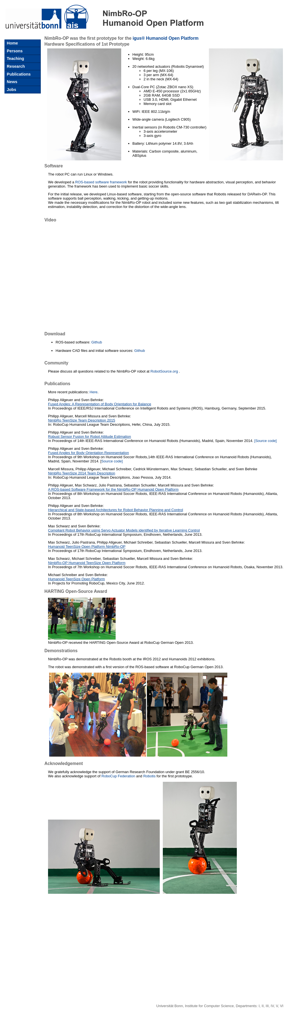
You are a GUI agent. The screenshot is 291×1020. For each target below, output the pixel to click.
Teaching (15, 58)
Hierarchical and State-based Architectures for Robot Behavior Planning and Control (115, 510)
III (267, 1006)
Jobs (11, 89)
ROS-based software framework (101, 182)
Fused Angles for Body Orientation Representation (88, 453)
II (263, 1006)
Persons (14, 51)
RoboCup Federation (118, 776)
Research (15, 66)
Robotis (149, 776)
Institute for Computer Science (209, 1006)
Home (12, 43)
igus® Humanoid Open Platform (166, 38)
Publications (18, 74)
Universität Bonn (169, 1006)
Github (96, 342)
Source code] (112, 461)
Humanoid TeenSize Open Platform (76, 579)
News (11, 81)
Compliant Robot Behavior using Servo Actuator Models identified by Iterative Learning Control (124, 530)
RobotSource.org (164, 371)
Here (93, 392)
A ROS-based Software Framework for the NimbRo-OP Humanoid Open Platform (113, 489)
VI (281, 1006)
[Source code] (265, 441)
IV (272, 1006)
